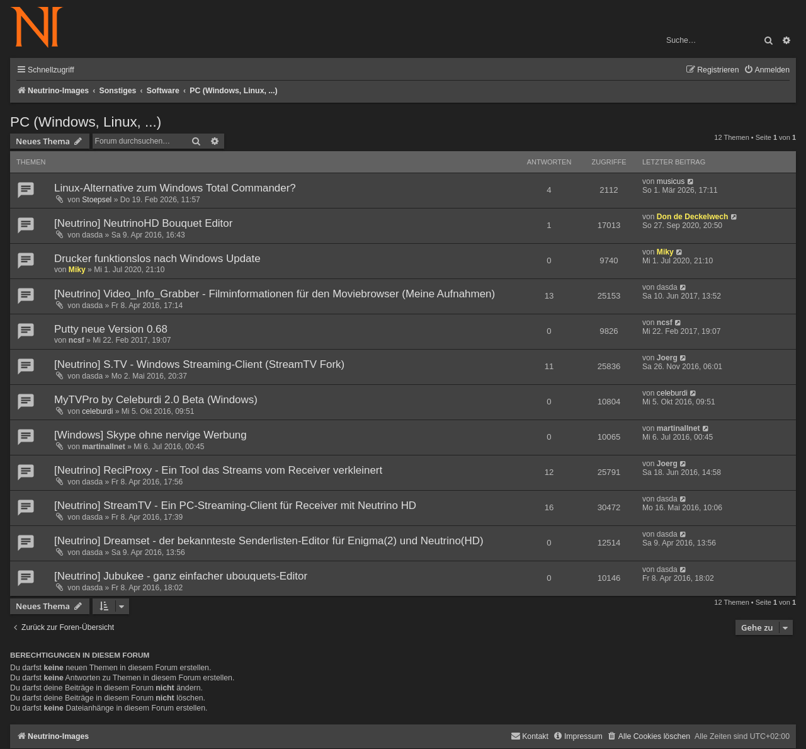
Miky (77, 269)
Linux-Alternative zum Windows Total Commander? (175, 188)
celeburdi (97, 411)
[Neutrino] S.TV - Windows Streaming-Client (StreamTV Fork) (199, 364)
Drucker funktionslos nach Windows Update (157, 259)
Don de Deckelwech (693, 216)
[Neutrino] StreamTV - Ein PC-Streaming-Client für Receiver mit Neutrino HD (235, 506)
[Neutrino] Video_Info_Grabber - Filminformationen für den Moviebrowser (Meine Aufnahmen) (274, 294)
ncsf (76, 340)
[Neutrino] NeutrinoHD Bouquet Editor (143, 223)
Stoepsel (96, 199)
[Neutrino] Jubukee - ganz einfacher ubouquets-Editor (180, 576)
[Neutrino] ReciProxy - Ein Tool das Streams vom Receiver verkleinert (218, 470)
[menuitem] (767, 70)
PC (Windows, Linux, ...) (85, 122)
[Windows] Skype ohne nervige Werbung (150, 435)
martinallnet (103, 446)
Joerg (667, 357)
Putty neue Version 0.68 (110, 329)
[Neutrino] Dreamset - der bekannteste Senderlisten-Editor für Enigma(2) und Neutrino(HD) (269, 541)
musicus (670, 181)
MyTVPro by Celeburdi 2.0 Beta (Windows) (156, 400)
